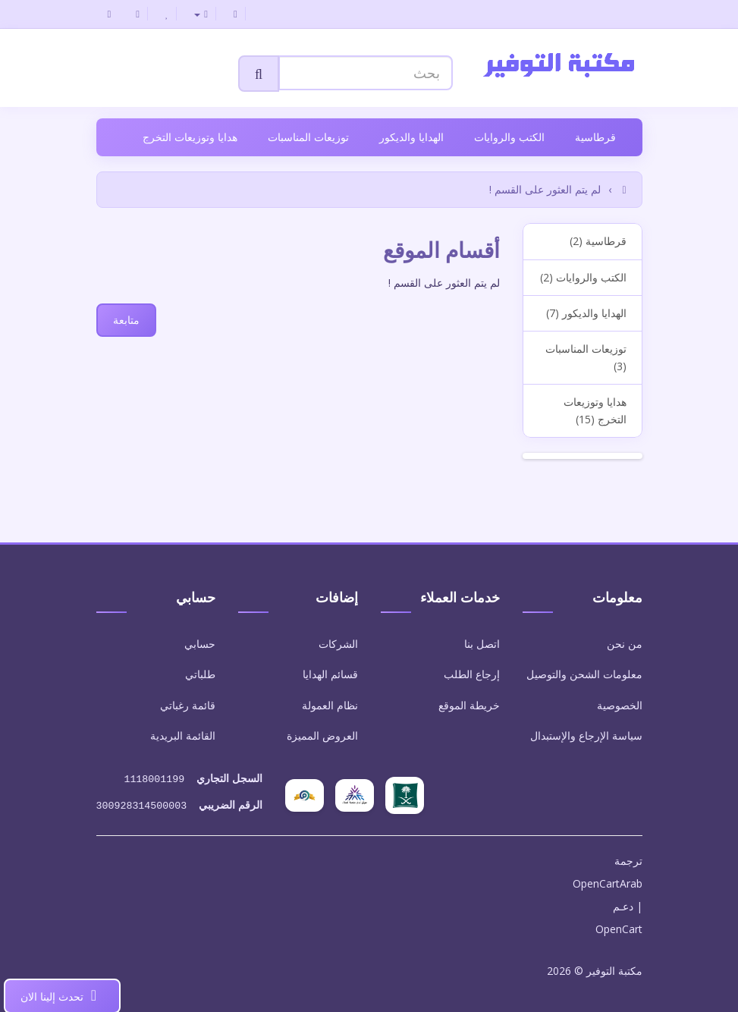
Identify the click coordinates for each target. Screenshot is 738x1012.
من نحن (624, 643)
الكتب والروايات (509, 137)
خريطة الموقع (469, 705)
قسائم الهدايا (330, 674)
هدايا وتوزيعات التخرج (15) (595, 410)
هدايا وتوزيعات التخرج (190, 137)
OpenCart (618, 926)
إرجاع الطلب (472, 674)
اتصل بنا (482, 643)
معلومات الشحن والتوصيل (584, 674)
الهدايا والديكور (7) (586, 313)
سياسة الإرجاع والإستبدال (586, 735)
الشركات (338, 643)
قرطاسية (595, 137)
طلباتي (200, 674)
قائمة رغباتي (187, 705)
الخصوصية (619, 705)
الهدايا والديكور (411, 137)
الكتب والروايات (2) (583, 277)
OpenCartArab (607, 880)
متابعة (126, 320)
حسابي (199, 643)
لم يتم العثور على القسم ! (545, 189)
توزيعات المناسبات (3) (586, 356)
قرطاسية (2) (598, 241)
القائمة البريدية (182, 735)
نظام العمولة (330, 705)
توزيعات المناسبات (308, 137)
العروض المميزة (322, 735)
